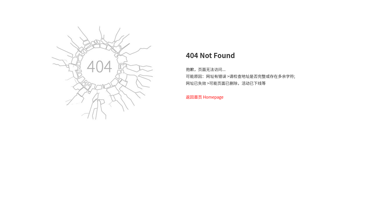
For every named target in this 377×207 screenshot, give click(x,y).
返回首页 (194, 97)
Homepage (213, 97)
